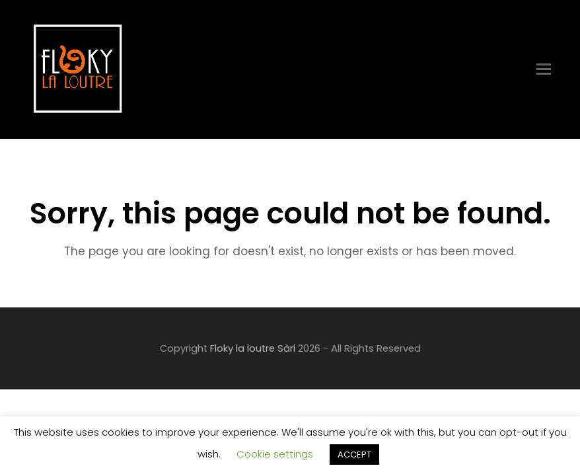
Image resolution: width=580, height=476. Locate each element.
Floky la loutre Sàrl (252, 348)
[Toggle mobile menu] (543, 69)
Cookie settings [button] (274, 454)
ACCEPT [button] (354, 454)
